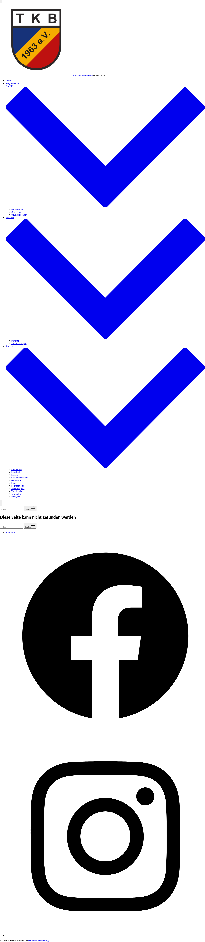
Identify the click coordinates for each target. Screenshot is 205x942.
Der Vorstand (17, 209)
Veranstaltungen (18, 343)
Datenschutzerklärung (38, 940)
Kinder (14, 483)
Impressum (11, 532)
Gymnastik (16, 480)
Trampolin (16, 494)
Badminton (16, 469)
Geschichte (16, 212)
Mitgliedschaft (12, 83)
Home (8, 80)
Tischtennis (16, 491)
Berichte (15, 340)
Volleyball (15, 496)
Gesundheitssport (19, 477)
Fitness (14, 475)
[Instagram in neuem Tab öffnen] (105, 935)
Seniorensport (17, 488)
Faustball (15, 472)
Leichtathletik (17, 485)
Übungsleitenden (19, 214)
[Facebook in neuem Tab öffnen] (105, 735)
